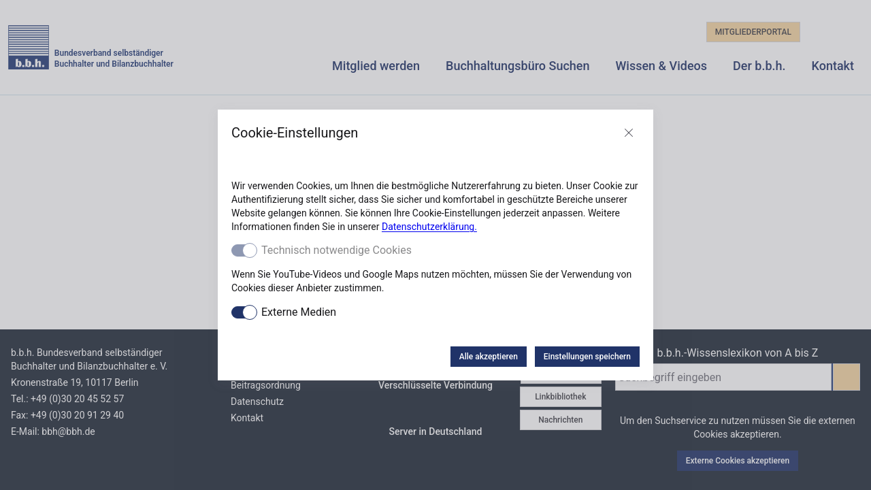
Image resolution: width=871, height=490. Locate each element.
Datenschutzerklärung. (429, 226)
